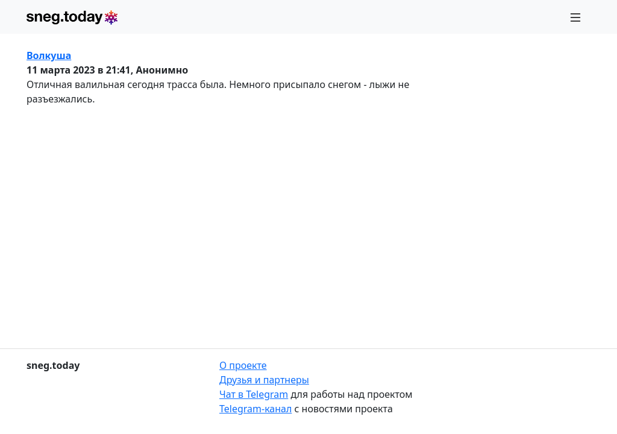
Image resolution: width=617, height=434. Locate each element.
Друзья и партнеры (264, 379)
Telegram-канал (255, 408)
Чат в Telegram (253, 394)
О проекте (243, 365)
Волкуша (49, 55)
